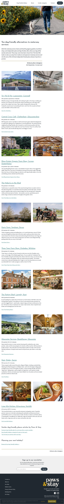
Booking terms (8, 491)
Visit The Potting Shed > (7, 309)
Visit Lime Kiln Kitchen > (7, 421)
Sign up (44, 469)
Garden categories (42, 3)
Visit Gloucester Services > (8, 354)
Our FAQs (7, 484)
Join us (60, 3)
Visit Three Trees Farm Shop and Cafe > (11, 265)
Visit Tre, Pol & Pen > (6, 110)
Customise (43, 501)
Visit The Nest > (5, 376)
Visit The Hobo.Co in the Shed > (9, 198)
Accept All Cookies (52, 501)
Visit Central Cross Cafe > (8, 131)
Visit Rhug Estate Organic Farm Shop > (11, 177)
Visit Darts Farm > (6, 242)
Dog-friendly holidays (22, 3)
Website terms (8, 486)
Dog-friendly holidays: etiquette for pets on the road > (14, 432)
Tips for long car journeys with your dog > (11, 434)
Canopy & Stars (55, 490)
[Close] (62, 501)
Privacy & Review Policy (10, 489)
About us (7, 481)
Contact (53, 3)
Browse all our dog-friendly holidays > (10, 444)
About (32, 3)
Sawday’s (48, 490)
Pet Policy (7, 494)
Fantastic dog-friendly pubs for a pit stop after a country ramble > (17, 430)
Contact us (7, 479)
